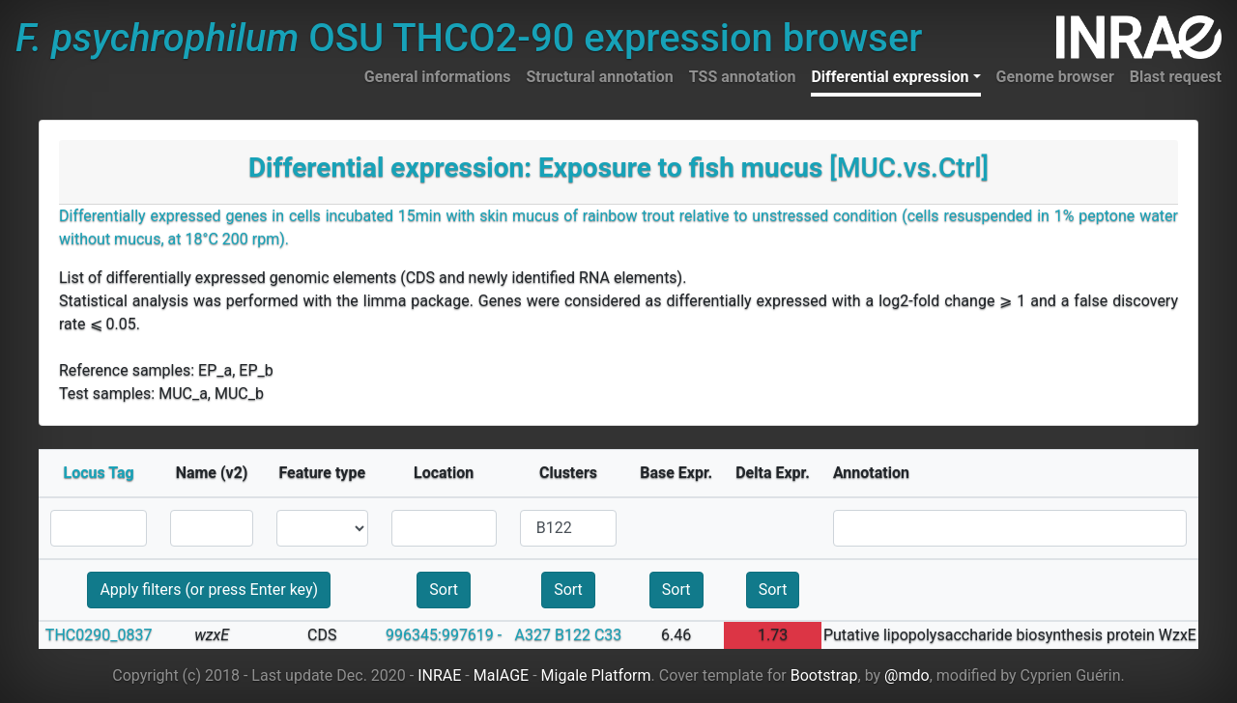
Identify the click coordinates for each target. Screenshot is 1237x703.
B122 (572, 635)
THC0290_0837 (99, 635)
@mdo (907, 675)
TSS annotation (742, 77)
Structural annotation (599, 77)
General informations (437, 77)
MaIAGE (502, 675)
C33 (607, 635)
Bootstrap (824, 675)
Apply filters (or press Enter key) (209, 589)
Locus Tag (99, 473)
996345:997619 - (444, 635)
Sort (443, 589)
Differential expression (889, 77)
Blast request (1176, 77)
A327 (533, 635)
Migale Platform (596, 675)
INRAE (439, 675)
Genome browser (1055, 77)
